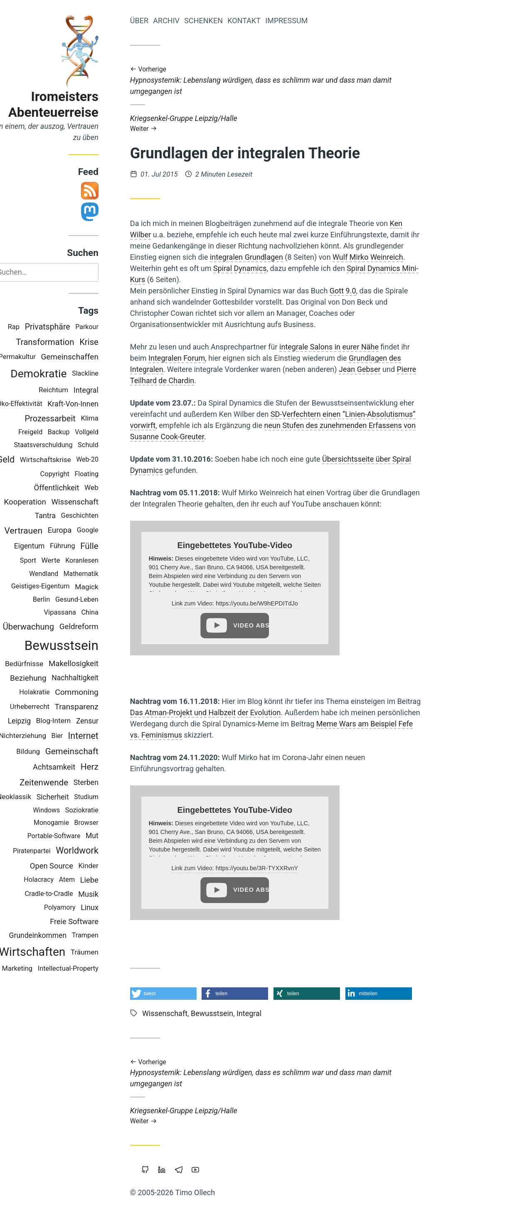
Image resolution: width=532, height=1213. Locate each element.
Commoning (94, 692)
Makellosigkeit (91, 664)
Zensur (105, 721)
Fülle (107, 546)
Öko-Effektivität (37, 404)
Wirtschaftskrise (63, 459)
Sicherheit (70, 797)
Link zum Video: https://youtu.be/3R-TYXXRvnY (253, 868)
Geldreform (96, 626)
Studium (104, 797)
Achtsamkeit (72, 767)
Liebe (107, 880)
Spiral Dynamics (258, 268)
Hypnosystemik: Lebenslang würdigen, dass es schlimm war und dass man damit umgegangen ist (293, 80)
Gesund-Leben (94, 599)
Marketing (35, 968)
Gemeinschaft (89, 752)
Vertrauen (41, 530)
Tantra (63, 515)
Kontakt (261, 20)
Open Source (69, 865)
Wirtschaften (50, 952)
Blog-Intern (71, 721)
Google (105, 530)
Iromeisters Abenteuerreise (71, 104)
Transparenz (94, 707)
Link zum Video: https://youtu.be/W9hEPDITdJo (253, 603)
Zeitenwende (61, 782)
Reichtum (71, 390)
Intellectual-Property (86, 968)
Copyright (72, 474)
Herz (107, 767)
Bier (75, 736)
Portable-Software (72, 836)
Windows (64, 810)
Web (109, 487)
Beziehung (46, 678)
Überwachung (46, 627)
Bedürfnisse (42, 663)
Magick (104, 587)
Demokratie (56, 373)
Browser (104, 823)
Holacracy (56, 880)
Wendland (61, 574)
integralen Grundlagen (264, 257)
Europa (78, 530)
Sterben (103, 782)
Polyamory (77, 908)
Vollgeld (104, 432)
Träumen (102, 952)
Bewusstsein (79, 645)
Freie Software (92, 922)
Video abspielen (269, 625)
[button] (181, 993)
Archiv (184, 20)
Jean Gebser (378, 369)
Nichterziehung (40, 735)
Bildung (46, 751)
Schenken (221, 20)
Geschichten (97, 515)
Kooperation (43, 502)
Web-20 (105, 460)
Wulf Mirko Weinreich (385, 257)
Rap (32, 327)
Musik (106, 894)
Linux (107, 907)
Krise (106, 342)
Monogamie (69, 823)
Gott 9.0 (360, 290)
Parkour (104, 327)
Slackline (103, 374)
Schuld (106, 445)
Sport (46, 561)
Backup (77, 432)
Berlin (59, 599)
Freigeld (48, 432)
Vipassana (78, 612)
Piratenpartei (50, 851)
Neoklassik (32, 797)
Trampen (103, 935)
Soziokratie (99, 810)
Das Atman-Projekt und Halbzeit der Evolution (223, 712)
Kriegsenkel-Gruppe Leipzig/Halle (293, 123)
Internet (101, 736)
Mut (109, 836)
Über (157, 20)
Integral (103, 390)
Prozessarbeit (68, 418)
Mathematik (98, 574)
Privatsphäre (65, 327)
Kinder (106, 865)
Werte (68, 560)
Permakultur (35, 357)
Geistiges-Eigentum (58, 587)
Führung (80, 546)
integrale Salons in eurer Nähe (347, 346)
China (107, 612)
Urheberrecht (47, 707)
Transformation (63, 342)
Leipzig (37, 721)
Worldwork (95, 851)
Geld (24, 459)
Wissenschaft (92, 502)
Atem (85, 880)
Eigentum (47, 546)
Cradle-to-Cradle (67, 894)
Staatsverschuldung (61, 445)
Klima (107, 418)
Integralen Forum (194, 358)
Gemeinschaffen (87, 357)
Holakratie (52, 692)
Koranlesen (99, 561)
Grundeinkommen (55, 935)
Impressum (304, 20)
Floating (104, 474)
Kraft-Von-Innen (90, 404)
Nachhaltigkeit (92, 678)
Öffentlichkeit (74, 487)
